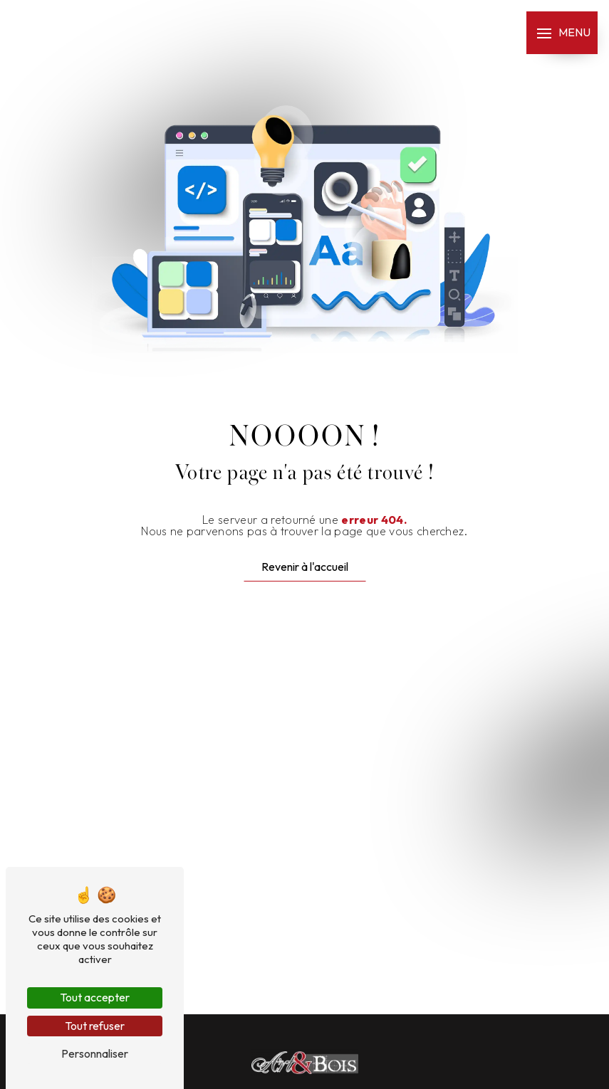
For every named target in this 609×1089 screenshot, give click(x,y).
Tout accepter (95, 997)
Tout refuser (95, 1026)
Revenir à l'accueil (304, 566)
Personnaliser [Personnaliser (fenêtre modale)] (94, 1053)
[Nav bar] (562, 32)
